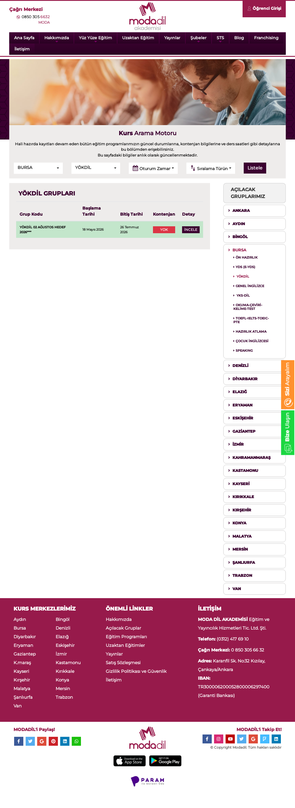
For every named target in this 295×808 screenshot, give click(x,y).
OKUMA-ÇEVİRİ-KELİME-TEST (247, 307)
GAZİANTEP (242, 431)
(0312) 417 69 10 (233, 639)
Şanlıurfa (23, 697)
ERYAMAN (240, 405)
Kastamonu (68, 662)
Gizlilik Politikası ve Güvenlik (136, 671)
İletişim (22, 49)
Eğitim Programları (126, 636)
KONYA (237, 523)
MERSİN (238, 549)
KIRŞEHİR (239, 510)
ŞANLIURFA (241, 562)
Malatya (22, 688)
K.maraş (22, 662)
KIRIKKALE (241, 496)
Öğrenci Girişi (264, 9)
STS (220, 39)
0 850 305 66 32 (247, 650)
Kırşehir (22, 680)
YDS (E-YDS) (244, 267)
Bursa (20, 628)
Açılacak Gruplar (123, 628)
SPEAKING (243, 351)
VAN (234, 588)
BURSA (237, 250)
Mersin (63, 688)
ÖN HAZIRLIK (245, 257)
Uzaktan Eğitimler (125, 645)
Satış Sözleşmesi (123, 662)
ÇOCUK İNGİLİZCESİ (250, 341)
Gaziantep (25, 654)
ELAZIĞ (237, 391)
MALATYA (239, 536)
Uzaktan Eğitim (138, 37)
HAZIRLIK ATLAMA (249, 331)
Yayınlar (172, 37)
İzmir (61, 654)
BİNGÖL (238, 236)
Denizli (63, 628)
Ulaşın (287, 434)
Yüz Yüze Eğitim (95, 39)
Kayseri (21, 671)
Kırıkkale (65, 671)
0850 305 (36, 16)
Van (18, 706)
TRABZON (240, 575)
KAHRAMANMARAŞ (249, 457)
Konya (62, 680)
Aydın (20, 619)
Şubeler (198, 39)
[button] (38, 168)
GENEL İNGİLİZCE (248, 286)
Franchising (266, 37)
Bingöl (62, 619)
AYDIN (236, 223)
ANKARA (239, 210)
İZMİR (236, 444)
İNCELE (190, 229)
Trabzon (64, 697)
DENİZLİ (238, 365)
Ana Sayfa (24, 37)
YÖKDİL (241, 276)
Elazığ (62, 636)
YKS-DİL (241, 295)
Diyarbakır (25, 636)
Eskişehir (65, 645)
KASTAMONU (243, 470)
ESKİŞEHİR (240, 418)
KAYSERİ (238, 483)
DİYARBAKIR (243, 378)
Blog (239, 37)
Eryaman (23, 645)
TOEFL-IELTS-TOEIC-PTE (251, 320)
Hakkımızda (56, 39)
